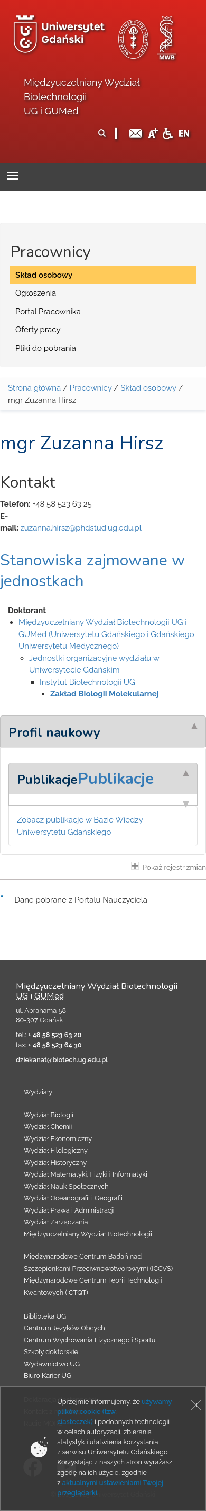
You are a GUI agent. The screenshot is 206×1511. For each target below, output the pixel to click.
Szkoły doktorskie (51, 1352)
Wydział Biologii (48, 1115)
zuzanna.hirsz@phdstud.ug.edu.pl (80, 528)
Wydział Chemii (48, 1126)
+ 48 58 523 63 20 (54, 1035)
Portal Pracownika (48, 311)
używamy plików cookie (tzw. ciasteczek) (114, 1412)
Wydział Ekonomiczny (58, 1139)
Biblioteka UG (45, 1316)
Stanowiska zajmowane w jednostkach (92, 571)
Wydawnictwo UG (52, 1364)
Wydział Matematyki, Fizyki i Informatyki (85, 1174)
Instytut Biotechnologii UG (87, 682)
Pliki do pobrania (45, 348)
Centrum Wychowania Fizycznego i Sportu (89, 1340)
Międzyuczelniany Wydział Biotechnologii (88, 1234)
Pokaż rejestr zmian (168, 866)
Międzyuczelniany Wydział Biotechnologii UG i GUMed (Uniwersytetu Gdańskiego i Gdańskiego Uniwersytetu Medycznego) (106, 634)
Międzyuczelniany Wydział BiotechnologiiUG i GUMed (81, 97)
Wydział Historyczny (55, 1163)
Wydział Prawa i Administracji (69, 1210)
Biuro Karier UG (47, 1376)
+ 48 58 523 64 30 (54, 1045)
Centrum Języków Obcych (64, 1328)
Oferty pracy (38, 329)
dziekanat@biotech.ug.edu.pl (62, 1060)
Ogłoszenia (35, 293)
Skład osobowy (43, 275)
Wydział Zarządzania (56, 1222)
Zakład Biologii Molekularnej (104, 694)
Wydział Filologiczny (56, 1150)
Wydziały (38, 1092)
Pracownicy (91, 388)
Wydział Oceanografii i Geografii (73, 1198)
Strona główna (34, 388)
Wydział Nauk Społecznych (66, 1186)
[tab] (103, 731)
